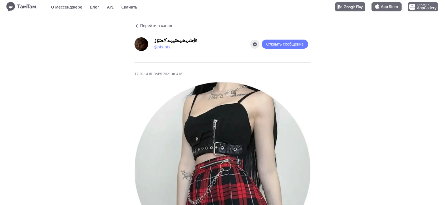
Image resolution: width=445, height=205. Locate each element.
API (110, 7)
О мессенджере (66, 7)
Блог (94, 7)
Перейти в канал (153, 25)
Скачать (129, 7)
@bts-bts (162, 47)
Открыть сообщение (285, 44)
